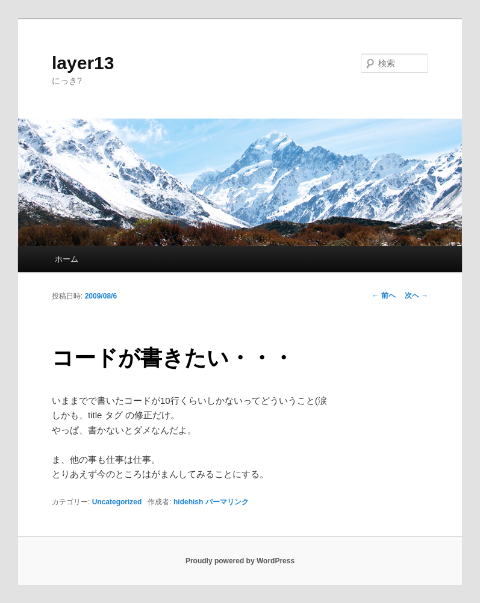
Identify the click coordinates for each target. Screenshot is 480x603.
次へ (416, 295)
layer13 (83, 63)
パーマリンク (227, 502)
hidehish (188, 502)
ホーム (66, 259)
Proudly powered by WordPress (240, 561)
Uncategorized (117, 502)
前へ (383, 295)
